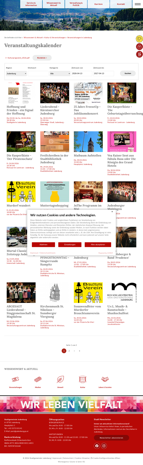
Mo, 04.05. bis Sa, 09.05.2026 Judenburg (54, 197)
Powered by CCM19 (106, 253)
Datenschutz (68, 458)
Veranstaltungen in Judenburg (79, 37)
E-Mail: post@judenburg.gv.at (16, 431)
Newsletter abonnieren (111, 438)
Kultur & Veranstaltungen (55, 37)
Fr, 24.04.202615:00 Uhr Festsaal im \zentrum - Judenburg (123, 103)
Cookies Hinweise (82, 458)
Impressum (57, 458)
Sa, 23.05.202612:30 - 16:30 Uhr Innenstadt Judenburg (21, 245)
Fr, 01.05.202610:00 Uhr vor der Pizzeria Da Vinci (21, 198)
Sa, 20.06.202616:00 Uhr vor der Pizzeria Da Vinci (88, 302)
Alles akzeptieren (98, 245)
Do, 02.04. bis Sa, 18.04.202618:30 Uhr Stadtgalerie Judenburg (21, 103)
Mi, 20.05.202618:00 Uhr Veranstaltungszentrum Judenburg (121, 200)
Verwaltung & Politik (76, 4)
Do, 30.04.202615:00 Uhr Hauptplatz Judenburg (88, 148)
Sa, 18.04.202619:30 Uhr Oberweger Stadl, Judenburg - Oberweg (54, 104)
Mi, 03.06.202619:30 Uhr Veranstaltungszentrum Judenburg (21, 304)
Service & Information (31, 4)
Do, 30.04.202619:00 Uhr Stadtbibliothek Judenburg (121, 153)
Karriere (99, 4)
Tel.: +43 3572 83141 (13, 428)
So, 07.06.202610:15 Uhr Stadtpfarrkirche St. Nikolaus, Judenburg (54, 305)
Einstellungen (69, 245)
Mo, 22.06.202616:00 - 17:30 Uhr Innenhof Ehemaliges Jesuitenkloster (121, 303)
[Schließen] (112, 211)
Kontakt (121, 4)
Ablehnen (43, 245)
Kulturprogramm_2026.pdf (19, 58)
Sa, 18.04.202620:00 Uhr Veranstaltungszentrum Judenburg (88, 103)
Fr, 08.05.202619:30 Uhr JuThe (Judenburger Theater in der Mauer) (88, 201)
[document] (71, 227)
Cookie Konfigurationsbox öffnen (105, 458)
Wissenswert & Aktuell (54, 4)
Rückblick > (42, 58)
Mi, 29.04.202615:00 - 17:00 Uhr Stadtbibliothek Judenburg (54, 151)
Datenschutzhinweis (48, 253)
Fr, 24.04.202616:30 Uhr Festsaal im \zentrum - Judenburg (21, 150)
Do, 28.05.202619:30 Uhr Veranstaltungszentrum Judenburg (121, 247)
